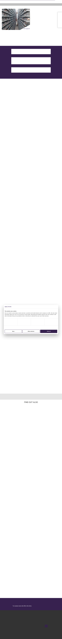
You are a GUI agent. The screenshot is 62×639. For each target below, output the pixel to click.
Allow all (49, 331)
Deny (13, 331)
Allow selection (31, 331)
